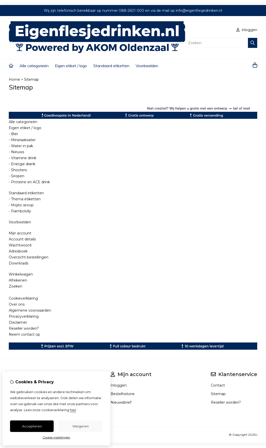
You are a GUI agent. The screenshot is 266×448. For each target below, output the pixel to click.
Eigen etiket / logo (71, 65)
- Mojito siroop (21, 205)
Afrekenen (18, 280)
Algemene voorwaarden (30, 310)
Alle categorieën (34, 65)
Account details (22, 239)
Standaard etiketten (111, 65)
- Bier (13, 134)
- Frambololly (20, 211)
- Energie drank (22, 164)
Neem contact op (24, 334)
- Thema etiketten (25, 199)
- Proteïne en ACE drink (29, 182)
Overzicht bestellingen (28, 257)
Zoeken (15, 286)
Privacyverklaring (24, 316)
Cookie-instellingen (56, 437)
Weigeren (80, 426)
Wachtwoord (20, 245)
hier (73, 410)
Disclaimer (18, 322)
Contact (218, 385)
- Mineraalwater (22, 140)
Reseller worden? (24, 328)
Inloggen (119, 385)
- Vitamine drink (22, 158)
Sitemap (31, 79)
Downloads (18, 263)
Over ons (17, 304)
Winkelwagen (21, 274)
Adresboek (18, 251)
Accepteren (32, 426)
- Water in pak (21, 146)
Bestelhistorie (123, 394)
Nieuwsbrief (121, 402)
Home (14, 79)
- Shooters (18, 170)
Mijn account (20, 233)
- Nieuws (16, 152)
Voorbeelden (147, 65)
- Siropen (16, 176)
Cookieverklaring (23, 298)
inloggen (246, 30)
